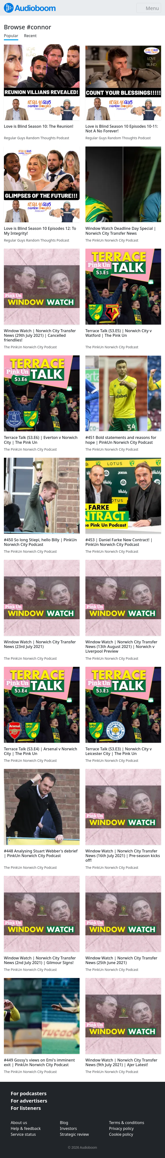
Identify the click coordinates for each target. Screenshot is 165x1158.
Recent (30, 35)
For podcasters (28, 1093)
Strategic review (74, 1134)
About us (19, 1122)
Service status (23, 1134)
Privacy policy (121, 1128)
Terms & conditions (126, 1122)
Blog (64, 1122)
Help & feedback (26, 1128)
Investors (68, 1128)
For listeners (26, 1108)
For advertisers (29, 1100)
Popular (11, 35)
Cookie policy (121, 1134)
